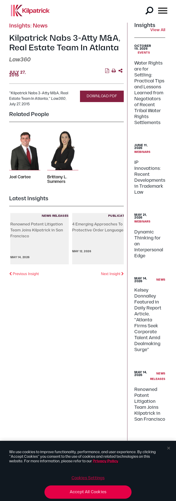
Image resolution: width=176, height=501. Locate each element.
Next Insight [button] (112, 273)
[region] (88, 471)
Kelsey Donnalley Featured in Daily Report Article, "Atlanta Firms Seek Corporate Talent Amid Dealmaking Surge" (147, 319)
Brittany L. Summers (57, 179)
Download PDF (102, 96)
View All (157, 30)
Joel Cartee (19, 177)
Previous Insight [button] (24, 273)
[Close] (169, 448)
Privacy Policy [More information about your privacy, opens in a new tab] (105, 461)
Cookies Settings (88, 478)
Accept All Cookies (88, 492)
